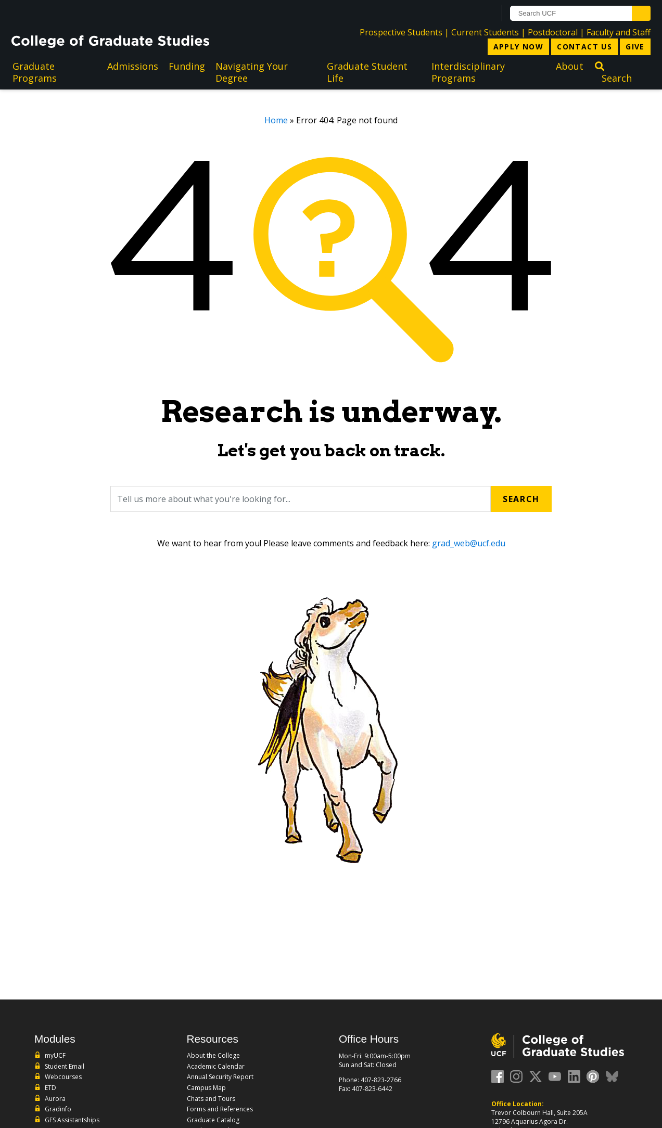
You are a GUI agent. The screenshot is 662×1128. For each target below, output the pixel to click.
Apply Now (518, 47)
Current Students (485, 32)
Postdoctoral (553, 32)
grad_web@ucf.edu (468, 543)
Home (276, 120)
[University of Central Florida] (95, 13)
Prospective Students (401, 32)
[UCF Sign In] (461, 13)
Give (635, 47)
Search (521, 499)
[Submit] (641, 13)
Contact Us (584, 47)
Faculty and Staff (619, 32)
